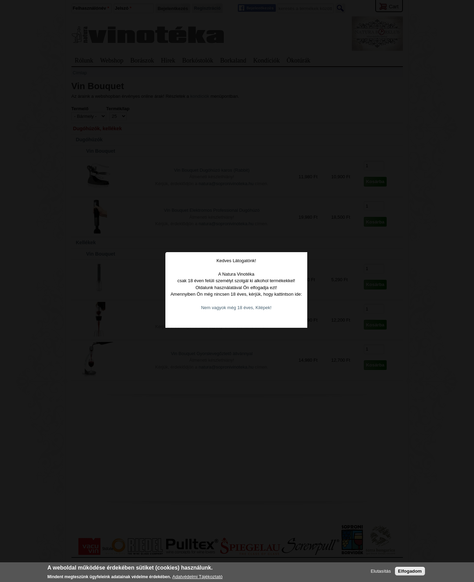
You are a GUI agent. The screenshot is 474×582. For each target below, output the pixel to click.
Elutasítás (381, 571)
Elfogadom (410, 571)
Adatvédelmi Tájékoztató (197, 576)
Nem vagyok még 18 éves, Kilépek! (237, 295)
